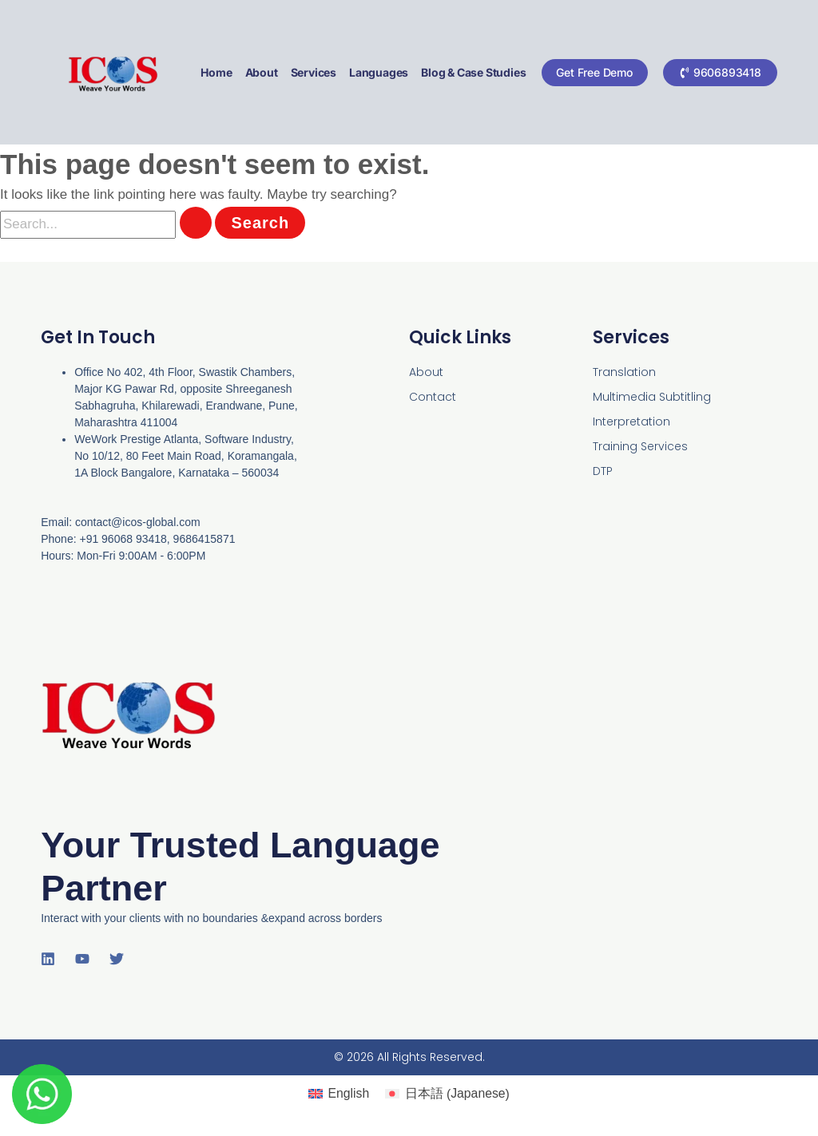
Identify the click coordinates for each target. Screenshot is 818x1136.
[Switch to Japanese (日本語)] (449, 1094)
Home (216, 72)
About (260, 72)
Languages (377, 72)
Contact (432, 397)
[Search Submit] (196, 223)
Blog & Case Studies (472, 72)
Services (313, 72)
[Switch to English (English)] (335, 1093)
